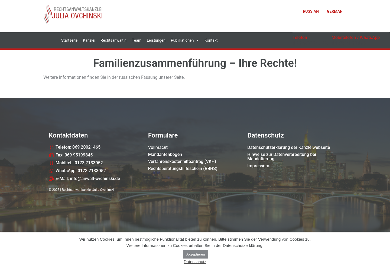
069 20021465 (310, 43)
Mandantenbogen (165, 154)
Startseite (69, 40)
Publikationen (185, 40)
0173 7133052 (349, 43)
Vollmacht (158, 147)
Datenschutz (195, 261)
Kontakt (210, 40)
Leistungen (156, 40)
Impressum (258, 165)
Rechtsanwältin (114, 40)
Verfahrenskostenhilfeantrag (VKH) (182, 161)
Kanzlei (89, 40)
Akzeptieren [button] (195, 254)
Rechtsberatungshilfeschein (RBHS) (182, 168)
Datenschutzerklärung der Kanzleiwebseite (288, 147)
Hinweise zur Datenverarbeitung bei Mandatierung (281, 156)
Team (136, 40)
